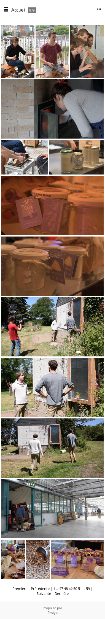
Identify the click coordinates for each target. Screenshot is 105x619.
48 (66, 588)
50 (75, 588)
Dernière (62, 593)
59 (88, 588)
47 (61, 588)
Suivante (44, 593)
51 (80, 588)
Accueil (18, 10)
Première (19, 588)
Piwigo (53, 612)
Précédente (40, 588)
